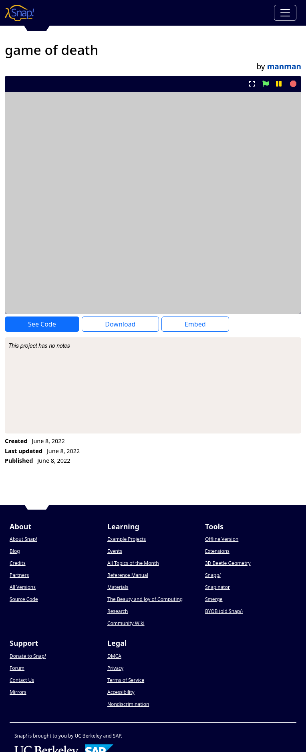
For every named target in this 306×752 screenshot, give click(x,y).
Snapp (213, 575)
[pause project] (278, 84)
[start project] (265, 84)
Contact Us (22, 680)
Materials (117, 587)
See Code (42, 324)
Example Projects (126, 539)
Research (117, 611)
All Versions (23, 587)
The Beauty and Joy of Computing (145, 599)
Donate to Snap (28, 656)
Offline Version (221, 539)
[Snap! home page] (19, 13)
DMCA (114, 656)
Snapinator (217, 587)
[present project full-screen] (252, 84)
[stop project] (292, 84)
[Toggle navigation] (285, 13)
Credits (18, 563)
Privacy (115, 668)
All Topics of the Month (133, 563)
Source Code (24, 599)
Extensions (217, 551)
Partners (19, 575)
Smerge (214, 599)
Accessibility (121, 692)
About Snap (23, 539)
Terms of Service (125, 680)
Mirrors (18, 692)
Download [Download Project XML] (120, 324)
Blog (15, 551)
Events (114, 551)
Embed (195, 324)
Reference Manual (127, 575)
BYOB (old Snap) (224, 611)
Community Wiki (126, 623)
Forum (17, 668)
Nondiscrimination (128, 704)
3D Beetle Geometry (228, 563)
